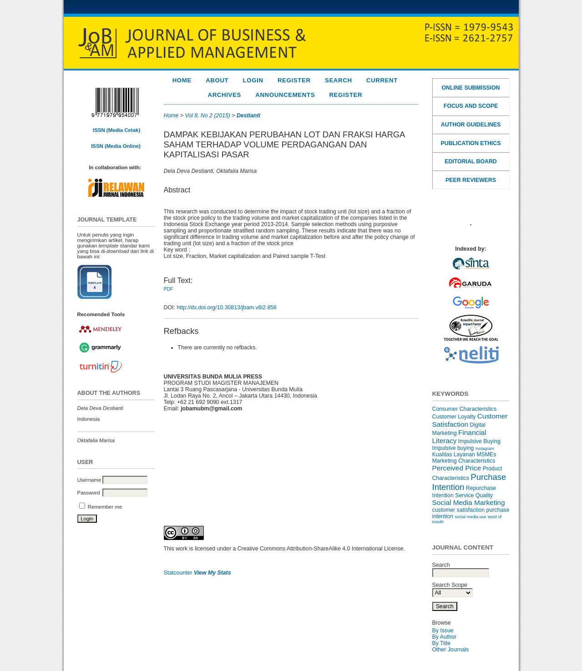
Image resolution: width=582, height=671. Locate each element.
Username (89, 480)
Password (88, 492)
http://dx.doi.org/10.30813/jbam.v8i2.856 (227, 307)
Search (338, 80)
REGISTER (345, 94)
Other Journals (450, 649)
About (217, 80)
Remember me (105, 507)
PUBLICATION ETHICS (471, 143)
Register (294, 80)
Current (382, 80)
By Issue (443, 630)
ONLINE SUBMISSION (471, 88)
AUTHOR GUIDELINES (471, 124)
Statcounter (178, 573)
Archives (224, 94)
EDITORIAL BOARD (470, 161)
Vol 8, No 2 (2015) (207, 115)
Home (182, 80)
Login (253, 80)
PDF (168, 289)
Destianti (248, 115)
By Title (441, 643)
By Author (444, 637)
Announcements (285, 94)
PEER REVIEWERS (470, 180)
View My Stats (212, 573)
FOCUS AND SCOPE (471, 106)
